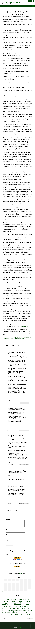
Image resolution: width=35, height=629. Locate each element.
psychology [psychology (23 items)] (4, 612)
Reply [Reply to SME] (9, 400)
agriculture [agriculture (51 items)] (13, 599)
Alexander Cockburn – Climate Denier (23, 337)
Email (8, 534)
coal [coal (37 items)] (23, 601)
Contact (21, 573)
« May (3, 591)
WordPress (19, 627)
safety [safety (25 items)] (29, 612)
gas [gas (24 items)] (9, 608)
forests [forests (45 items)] (6, 608)
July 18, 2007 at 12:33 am (24, 464)
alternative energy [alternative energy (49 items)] (21, 599)
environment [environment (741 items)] (7, 606)
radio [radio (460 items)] (8, 612)
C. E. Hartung (14, 626)
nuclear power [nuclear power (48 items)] (18, 610)
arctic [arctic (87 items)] (28, 599)
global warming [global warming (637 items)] (16, 608)
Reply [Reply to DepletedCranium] (9, 462)
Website (8, 540)
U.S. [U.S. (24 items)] (25, 614)
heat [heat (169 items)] (29, 608)
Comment (9, 519)
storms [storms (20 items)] (18, 614)
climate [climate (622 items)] (5, 601)
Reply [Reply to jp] (9, 428)
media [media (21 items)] (5, 610)
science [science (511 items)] (5, 614)
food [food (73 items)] (3, 608)
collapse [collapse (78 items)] (26, 601)
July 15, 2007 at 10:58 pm (24, 430)
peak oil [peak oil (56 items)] (30, 610)
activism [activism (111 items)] (8, 599)
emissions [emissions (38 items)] (23, 604)
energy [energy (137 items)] (28, 604)
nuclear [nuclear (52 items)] (13, 610)
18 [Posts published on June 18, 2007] (5, 588)
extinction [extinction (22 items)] (26, 606)
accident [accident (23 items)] (3, 599)
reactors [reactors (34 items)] (25, 612)
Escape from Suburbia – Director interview (13, 338)
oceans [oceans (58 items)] (24, 610)
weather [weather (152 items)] (29, 614)
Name (8, 529)
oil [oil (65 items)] (27, 610)
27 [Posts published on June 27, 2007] (13, 590)
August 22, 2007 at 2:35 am (23, 503)
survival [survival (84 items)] (22, 614)
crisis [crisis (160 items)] (31, 601)
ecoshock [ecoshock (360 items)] (17, 604)
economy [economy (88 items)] (11, 604)
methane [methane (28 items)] (9, 610)
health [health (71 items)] (25, 608)
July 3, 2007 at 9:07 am (24, 402)
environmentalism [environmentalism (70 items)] (19, 606)
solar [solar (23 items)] (9, 614)
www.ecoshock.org (26, 326)
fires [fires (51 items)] (29, 606)
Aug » (6, 591)
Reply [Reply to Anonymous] (9, 501)
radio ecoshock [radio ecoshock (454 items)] (17, 612)
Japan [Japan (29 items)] (3, 610)
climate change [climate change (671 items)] (15, 601)
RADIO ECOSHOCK (11, 2)
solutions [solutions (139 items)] (14, 614)
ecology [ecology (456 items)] (5, 603)
